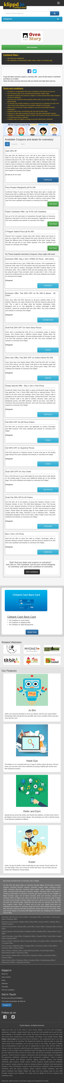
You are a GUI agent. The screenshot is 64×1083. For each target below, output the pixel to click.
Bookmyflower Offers (8, 953)
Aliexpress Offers (36, 955)
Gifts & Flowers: (7, 950)
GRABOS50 (48, 320)
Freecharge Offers (35, 917)
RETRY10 (48, 490)
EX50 (48, 464)
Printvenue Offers (22, 953)
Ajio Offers (31, 927)
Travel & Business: (8, 936)
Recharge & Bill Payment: (10, 917)
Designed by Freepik (41, 1081)
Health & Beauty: (7, 931)
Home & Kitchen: (7, 941)
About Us (5, 974)
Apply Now (32, 632)
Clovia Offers (40, 927)
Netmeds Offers (18, 931)
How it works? (6, 977)
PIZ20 (47, 350)
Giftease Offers (18, 950)
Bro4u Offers (11, 960)
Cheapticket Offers (29, 936)
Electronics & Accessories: (10, 922)
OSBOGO (48, 552)
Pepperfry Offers (18, 941)
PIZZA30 (48, 526)
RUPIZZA (48, 414)
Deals (23, 144)
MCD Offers (53, 946)
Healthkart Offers (30, 931)
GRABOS (48, 286)
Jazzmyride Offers (50, 955)
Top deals (5, 987)
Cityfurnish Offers (56, 941)
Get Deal (53, 204)
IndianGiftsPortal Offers (31, 950)
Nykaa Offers (52, 931)
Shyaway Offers (51, 927)
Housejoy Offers (34, 960)
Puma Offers (26, 955)
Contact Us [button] (6, 1005)
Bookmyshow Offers (8, 962)
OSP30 (48, 378)
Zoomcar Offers (7, 957)
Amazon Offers (44, 922)
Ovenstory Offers (7, 948)
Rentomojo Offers (31, 941)
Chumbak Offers (7, 943)
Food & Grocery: (7, 946)
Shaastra (5, 983)
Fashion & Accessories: (9, 927)
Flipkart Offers (24, 922)
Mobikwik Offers (12, 919)
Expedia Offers (12, 938)
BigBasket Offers (18, 946)
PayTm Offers (23, 917)
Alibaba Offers (54, 922)
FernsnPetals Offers (47, 950)
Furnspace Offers (44, 941)
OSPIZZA (48, 180)
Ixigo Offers (18, 936)
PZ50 (48, 440)
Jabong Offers (22, 927)
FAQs (3, 980)
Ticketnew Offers (22, 960)
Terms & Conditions (8, 990)
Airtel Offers (46, 917)
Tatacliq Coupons (7, 924)
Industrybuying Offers (48, 960)
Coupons (15, 144)
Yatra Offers (52, 936)
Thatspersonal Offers (23, 962)
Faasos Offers (18, 948)
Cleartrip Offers (42, 936)
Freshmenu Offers (42, 946)
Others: (4, 960)
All (7, 144)
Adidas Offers (16, 955)
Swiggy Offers (30, 946)
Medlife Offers (41, 931)
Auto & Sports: (6, 955)
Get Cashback (32, 572)
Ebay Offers (34, 922)
